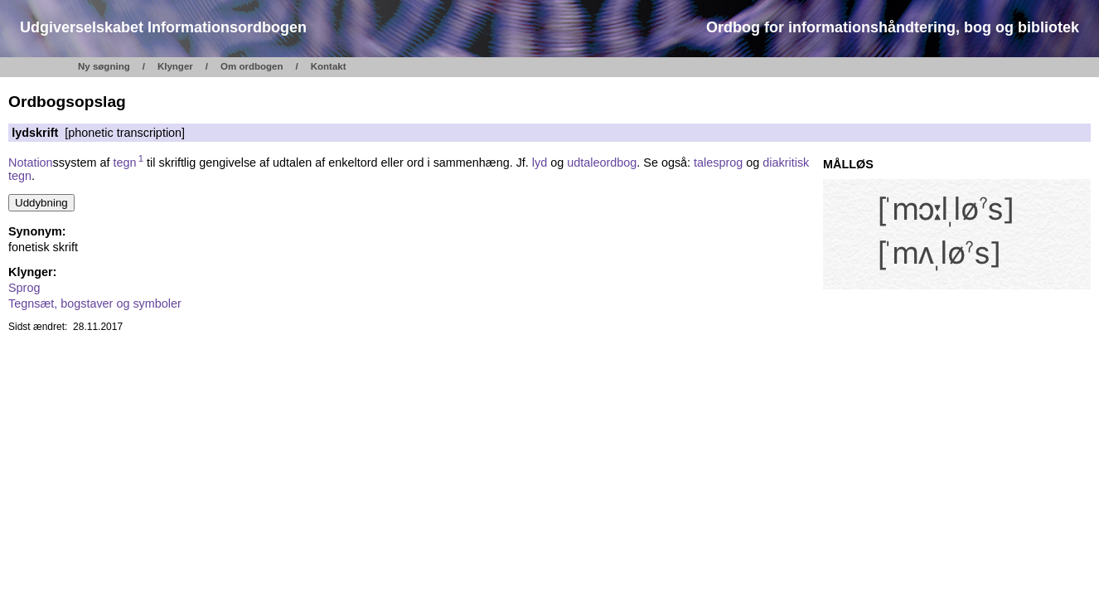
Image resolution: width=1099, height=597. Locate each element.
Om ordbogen (251, 66)
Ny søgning (104, 66)
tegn (128, 162)
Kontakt (328, 66)
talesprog (718, 162)
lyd (539, 162)
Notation (30, 162)
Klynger (175, 66)
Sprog (24, 287)
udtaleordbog (602, 162)
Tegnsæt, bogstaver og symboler (95, 303)
